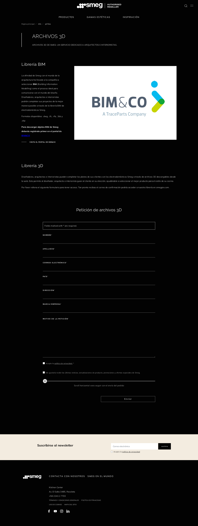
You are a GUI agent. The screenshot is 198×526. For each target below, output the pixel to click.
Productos (66, 17)
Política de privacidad (91, 500)
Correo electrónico (54, 262)
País (45, 276)
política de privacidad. (63, 363)
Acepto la (127, 452)
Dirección (48, 290)
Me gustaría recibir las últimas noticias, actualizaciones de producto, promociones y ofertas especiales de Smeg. (93, 373)
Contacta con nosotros (67, 476)
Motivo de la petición (55, 318)
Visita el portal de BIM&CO (42, 142)
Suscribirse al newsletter (55, 445)
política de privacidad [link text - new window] (131, 452)
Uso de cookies (55, 504)
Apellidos (48, 248)
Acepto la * (60, 363)
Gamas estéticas (98, 17)
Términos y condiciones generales (64, 500)
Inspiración (131, 17)
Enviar (128, 399)
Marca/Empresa (52, 304)
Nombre (47, 235)
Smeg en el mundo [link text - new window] (101, 476)
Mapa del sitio (70, 504)
